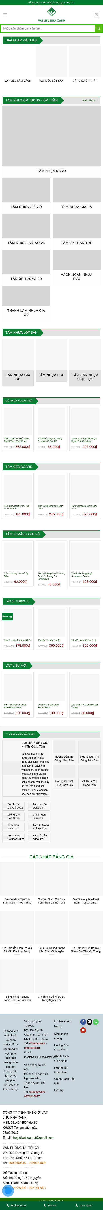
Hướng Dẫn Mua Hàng (61, 1047)
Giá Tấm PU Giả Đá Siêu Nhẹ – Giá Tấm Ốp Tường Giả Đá (86, 951)
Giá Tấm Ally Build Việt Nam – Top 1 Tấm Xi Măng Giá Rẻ (86, 902)
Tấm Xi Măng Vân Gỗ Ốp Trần (16, 575)
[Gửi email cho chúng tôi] (89, 1022)
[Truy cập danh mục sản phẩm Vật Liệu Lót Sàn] (51, 66)
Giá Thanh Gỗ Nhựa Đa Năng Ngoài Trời (51, 998)
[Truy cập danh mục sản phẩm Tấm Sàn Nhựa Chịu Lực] (85, 362)
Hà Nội (50, 1205)
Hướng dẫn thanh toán (61, 1070)
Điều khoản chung (61, 1036)
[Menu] (5, 14)
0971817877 (37, 1188)
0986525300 (17, 1188)
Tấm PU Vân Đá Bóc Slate (84, 640)
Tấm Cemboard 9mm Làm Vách (84, 507)
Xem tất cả (90, 100)
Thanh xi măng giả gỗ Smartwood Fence (81, 575)
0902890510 (17, 1163)
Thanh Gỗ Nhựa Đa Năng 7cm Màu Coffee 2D (50, 440)
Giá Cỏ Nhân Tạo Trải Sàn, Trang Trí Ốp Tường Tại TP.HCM (17, 902)
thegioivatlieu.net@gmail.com (41, 1057)
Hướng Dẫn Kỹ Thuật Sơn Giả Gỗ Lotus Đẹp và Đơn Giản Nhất (64, 787)
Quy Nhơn (84, 1205)
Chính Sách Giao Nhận (61, 1059)
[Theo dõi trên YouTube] (83, 1030)
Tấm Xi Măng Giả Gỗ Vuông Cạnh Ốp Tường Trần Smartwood (51, 576)
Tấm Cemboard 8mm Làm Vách (50, 507)
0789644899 (37, 1163)
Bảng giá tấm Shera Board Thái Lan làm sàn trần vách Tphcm (17, 1000)
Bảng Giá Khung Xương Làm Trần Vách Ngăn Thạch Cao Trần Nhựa (51, 951)
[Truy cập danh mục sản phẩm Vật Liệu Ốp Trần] (85, 66)
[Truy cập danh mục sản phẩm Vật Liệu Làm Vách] (18, 66)
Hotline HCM (16, 1205)
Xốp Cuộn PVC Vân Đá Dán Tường (84, 706)
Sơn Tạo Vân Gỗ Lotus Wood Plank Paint (15, 706)
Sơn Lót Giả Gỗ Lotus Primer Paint (48, 706)
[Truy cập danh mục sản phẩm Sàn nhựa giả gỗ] (18, 362)
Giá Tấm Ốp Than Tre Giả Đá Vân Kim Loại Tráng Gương (17, 951)
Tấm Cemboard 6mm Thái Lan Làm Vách (16, 507)
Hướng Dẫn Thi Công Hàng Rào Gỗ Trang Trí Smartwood (64, 762)
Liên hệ (58, 1090)
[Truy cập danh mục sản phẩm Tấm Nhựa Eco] (51, 360)
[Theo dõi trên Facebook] (83, 1022)
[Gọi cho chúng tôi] (96, 1022)
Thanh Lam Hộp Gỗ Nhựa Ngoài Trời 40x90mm (83, 440)
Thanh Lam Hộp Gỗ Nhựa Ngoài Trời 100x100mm (16, 440)
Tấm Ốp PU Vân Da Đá (49, 640)
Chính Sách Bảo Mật (64, 1081)
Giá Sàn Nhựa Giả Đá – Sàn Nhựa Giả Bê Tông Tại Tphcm (51, 902)
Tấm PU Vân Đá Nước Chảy (17, 640)
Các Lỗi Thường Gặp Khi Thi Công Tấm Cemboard (35, 746)
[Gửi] (98, 28)
